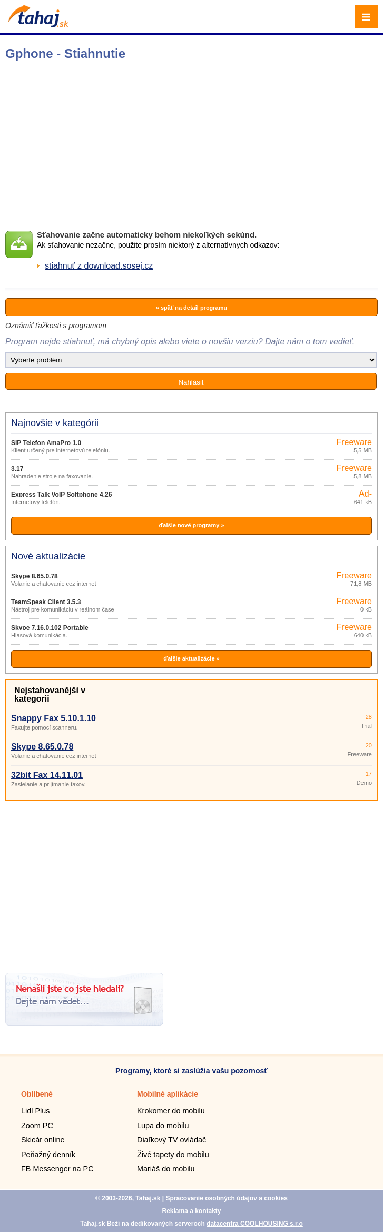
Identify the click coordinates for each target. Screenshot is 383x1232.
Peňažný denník (48, 1154)
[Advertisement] (191, 883)
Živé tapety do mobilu (173, 1154)
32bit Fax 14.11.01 (47, 775)
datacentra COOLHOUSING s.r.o (255, 1223)
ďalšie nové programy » (191, 525)
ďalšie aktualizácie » (191, 658)
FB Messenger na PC (57, 1169)
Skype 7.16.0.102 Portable (50, 628)
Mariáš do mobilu (166, 1169)
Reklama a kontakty (191, 1211)
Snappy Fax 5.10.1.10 (53, 718)
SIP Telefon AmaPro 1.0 (46, 443)
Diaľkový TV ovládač (171, 1140)
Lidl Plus (35, 1111)
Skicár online (42, 1140)
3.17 (17, 468)
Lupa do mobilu (163, 1125)
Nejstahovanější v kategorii (49, 694)
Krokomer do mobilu (171, 1111)
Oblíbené (37, 1094)
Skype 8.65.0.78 (34, 576)
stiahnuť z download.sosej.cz (99, 265)
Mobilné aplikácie (167, 1094)
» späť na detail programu (191, 307)
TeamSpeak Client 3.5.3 (46, 602)
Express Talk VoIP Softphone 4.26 (61, 494)
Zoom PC (37, 1125)
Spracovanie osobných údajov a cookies (226, 1198)
